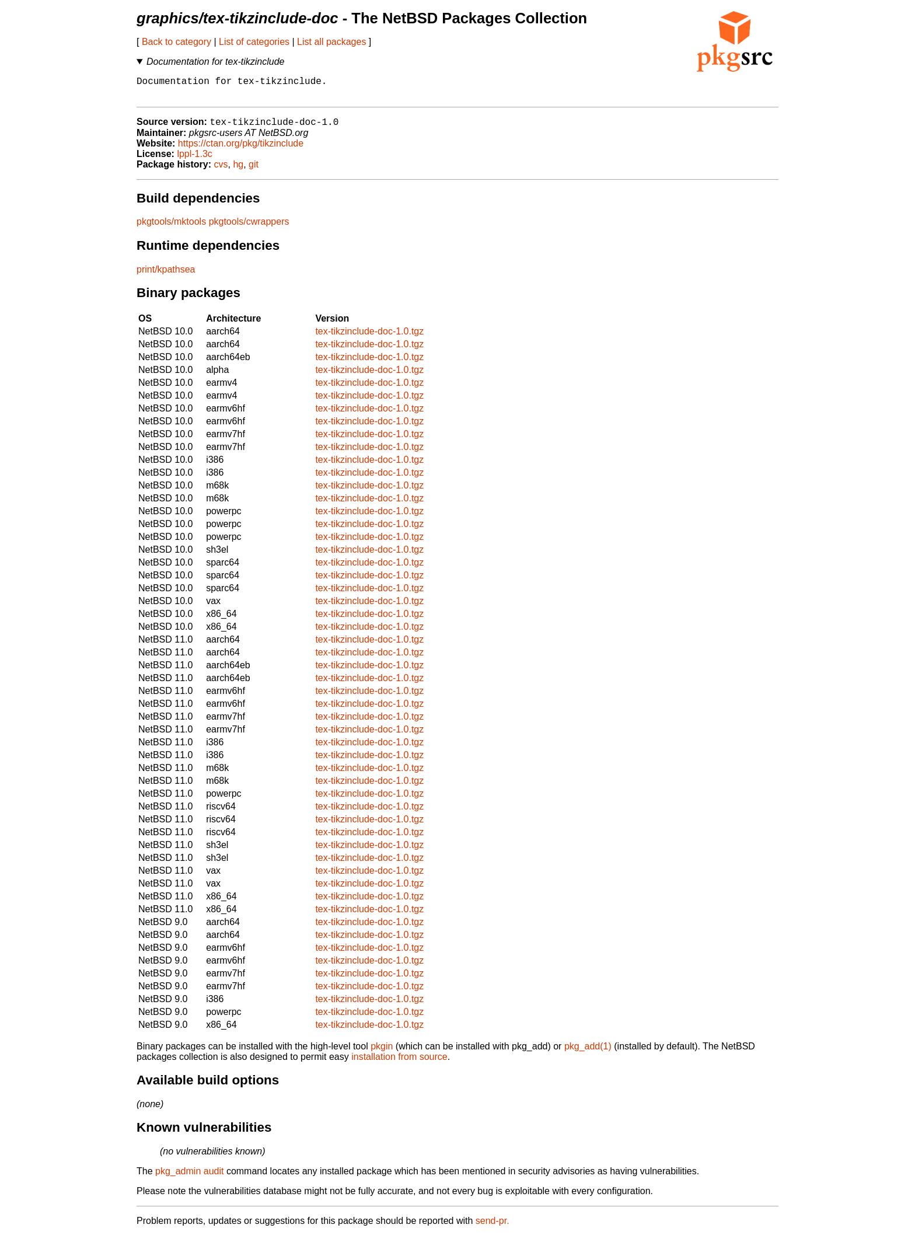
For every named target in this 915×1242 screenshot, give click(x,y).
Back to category (176, 42)
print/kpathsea (166, 276)
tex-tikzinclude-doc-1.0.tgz (369, 338)
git (254, 171)
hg (238, 171)
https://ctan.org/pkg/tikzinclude (240, 150)
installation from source (399, 1063)
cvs (221, 171)
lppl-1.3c (194, 160)
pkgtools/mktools (171, 228)
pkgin (382, 1053)
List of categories (254, 42)
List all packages (331, 42)
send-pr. (492, 1227)
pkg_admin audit (189, 1177)
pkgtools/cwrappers (249, 228)
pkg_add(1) (588, 1053)
